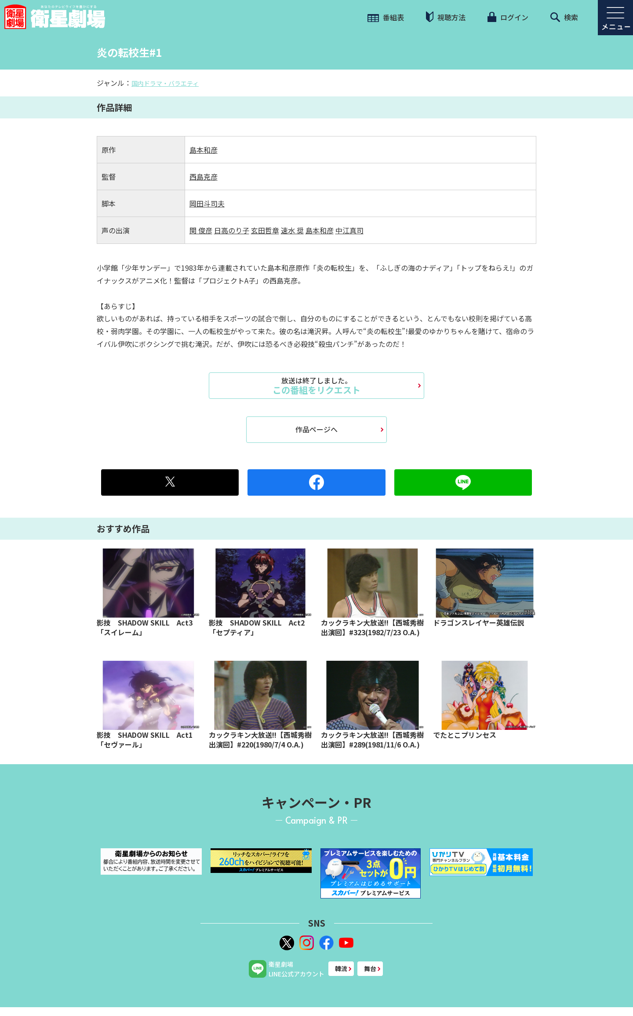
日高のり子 (231, 230)
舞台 (370, 968)
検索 (564, 17)
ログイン (507, 17)
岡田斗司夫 (207, 203)
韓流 (341, 968)
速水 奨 (292, 230)
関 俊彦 (200, 230)
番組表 (385, 17)
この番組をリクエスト (316, 385)
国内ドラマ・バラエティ (165, 83)
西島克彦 (203, 176)
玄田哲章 (265, 230)
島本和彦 (203, 149)
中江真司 (349, 230)
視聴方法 (446, 16)
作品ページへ (316, 429)
